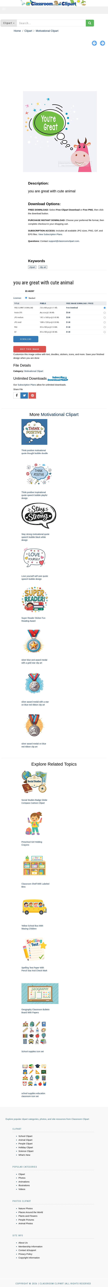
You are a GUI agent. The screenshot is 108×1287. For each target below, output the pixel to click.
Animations (23, 1181)
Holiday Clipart (25, 1147)
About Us (23, 1242)
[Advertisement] (54, 69)
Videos (21, 1189)
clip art (43, 267)
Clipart (28, 30)
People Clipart (25, 1143)
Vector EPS (18, 313)
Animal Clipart (25, 1140)
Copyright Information (29, 1257)
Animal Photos (25, 1223)
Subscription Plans (27, 384)
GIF (15, 332)
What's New (24, 1155)
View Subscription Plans (50, 234)
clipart (32, 267)
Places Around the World (30, 1212)
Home (17, 30)
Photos (21, 1178)
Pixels (43, 303)
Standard (32, 298)
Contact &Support (27, 1250)
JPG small (17, 322)
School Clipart (25, 1136)
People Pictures (26, 1219)
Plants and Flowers (27, 1216)
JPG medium (18, 317)
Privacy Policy (25, 1254)
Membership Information (30, 1246)
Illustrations (24, 1185)
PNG (15, 327)
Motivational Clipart (47, 30)
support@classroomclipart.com (64, 241)
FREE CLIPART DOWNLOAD (23, 308)
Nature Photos (25, 1208)
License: (17, 298)
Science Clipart (25, 1151)
